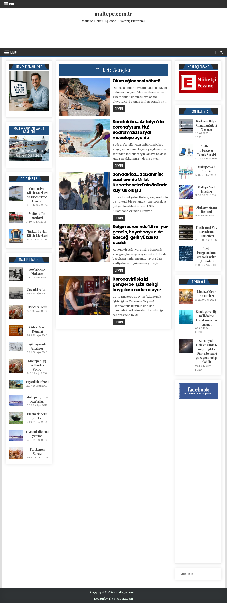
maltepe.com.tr (113, 13)
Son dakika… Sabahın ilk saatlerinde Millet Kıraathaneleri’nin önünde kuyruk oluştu (140, 182)
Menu (12, 4)
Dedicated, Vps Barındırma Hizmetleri (206, 231)
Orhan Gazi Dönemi (37, 329)
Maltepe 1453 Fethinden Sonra (37, 365)
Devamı (120, 108)
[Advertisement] (113, 35)
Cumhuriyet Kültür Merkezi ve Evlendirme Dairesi (37, 194)
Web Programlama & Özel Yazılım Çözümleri (206, 254)
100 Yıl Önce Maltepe (37, 271)
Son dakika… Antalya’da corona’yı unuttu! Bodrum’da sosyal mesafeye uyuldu (138, 130)
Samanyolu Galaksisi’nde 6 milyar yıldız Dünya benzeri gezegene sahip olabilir (206, 351)
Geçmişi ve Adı (36, 289)
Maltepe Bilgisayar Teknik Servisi (206, 150)
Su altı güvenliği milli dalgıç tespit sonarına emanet (206, 318)
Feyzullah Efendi (37, 382)
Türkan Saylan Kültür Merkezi (37, 233)
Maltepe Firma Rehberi (206, 209)
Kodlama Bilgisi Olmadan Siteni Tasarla (206, 125)
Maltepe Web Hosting (207, 189)
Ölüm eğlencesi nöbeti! (136, 81)
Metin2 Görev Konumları (206, 293)
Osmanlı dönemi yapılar (37, 434)
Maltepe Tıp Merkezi (37, 216)
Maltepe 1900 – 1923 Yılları (37, 399)
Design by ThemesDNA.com (113, 598)
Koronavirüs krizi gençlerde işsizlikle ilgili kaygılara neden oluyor (137, 284)
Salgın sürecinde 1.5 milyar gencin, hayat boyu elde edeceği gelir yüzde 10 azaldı (140, 234)
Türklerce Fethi (36, 307)
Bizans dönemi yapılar (37, 416)
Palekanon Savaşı (37, 451)
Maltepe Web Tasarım (207, 169)
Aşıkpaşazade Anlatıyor (37, 346)
